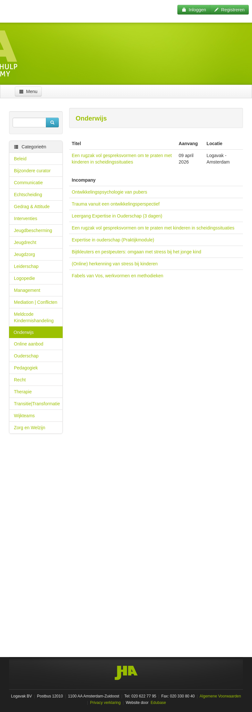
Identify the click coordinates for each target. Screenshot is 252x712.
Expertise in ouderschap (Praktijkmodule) (113, 239)
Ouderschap (26, 355)
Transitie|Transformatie (37, 403)
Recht (20, 379)
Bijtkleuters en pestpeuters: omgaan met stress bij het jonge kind (136, 251)
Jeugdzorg (24, 254)
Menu (28, 91)
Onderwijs (24, 332)
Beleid (20, 158)
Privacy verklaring (105, 702)
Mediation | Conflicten (35, 302)
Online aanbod (28, 343)
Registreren (229, 9)
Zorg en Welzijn (29, 427)
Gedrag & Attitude (32, 206)
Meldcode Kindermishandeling (34, 317)
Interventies (25, 218)
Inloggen (194, 9)
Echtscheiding (28, 194)
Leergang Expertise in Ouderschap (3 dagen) (117, 215)
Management (27, 290)
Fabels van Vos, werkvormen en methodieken (117, 275)
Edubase (158, 702)
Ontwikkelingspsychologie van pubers (109, 192)
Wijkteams (24, 415)
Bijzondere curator (32, 170)
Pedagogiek (26, 367)
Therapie (23, 391)
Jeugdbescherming (33, 230)
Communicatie (28, 182)
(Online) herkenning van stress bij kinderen (115, 263)
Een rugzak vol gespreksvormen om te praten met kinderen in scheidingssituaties (153, 227)
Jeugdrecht (25, 242)
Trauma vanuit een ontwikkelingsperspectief (116, 204)
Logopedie (24, 278)
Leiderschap (26, 266)
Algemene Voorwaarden (220, 696)
